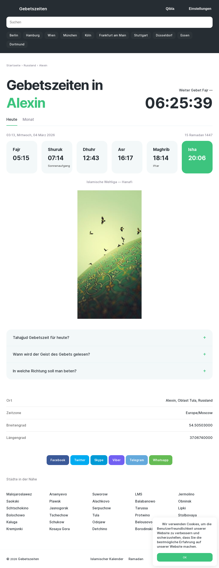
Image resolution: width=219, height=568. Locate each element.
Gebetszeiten (33, 8)
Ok (185, 557)
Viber (116, 460)
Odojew (98, 522)
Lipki (182, 508)
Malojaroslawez (19, 494)
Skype (99, 460)
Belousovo (143, 522)
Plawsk (55, 501)
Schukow (56, 522)
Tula (95, 515)
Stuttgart (141, 35)
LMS (138, 494)
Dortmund (17, 44)
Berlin (14, 35)
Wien (51, 35)
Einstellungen (200, 8)
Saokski (12, 501)
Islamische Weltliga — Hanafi (109, 182)
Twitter (79, 460)
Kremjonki (14, 529)
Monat (28, 119)
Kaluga (11, 522)
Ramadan (136, 559)
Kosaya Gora (59, 529)
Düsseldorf (164, 35)
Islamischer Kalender (106, 559)
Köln (88, 35)
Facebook (57, 460)
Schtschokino (17, 508)
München (70, 35)
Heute (11, 119)
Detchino (99, 529)
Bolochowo (15, 515)
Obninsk (184, 501)
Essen (185, 35)
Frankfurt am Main (112, 35)
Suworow (100, 494)
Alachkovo (101, 501)
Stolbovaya (187, 515)
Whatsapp (161, 460)
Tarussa (141, 508)
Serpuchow (101, 508)
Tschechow (58, 515)
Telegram (137, 460)
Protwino (142, 515)
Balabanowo (145, 501)
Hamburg (33, 35)
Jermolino (186, 494)
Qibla (170, 8)
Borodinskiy (144, 529)
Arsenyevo (58, 494)
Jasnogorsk (58, 508)
